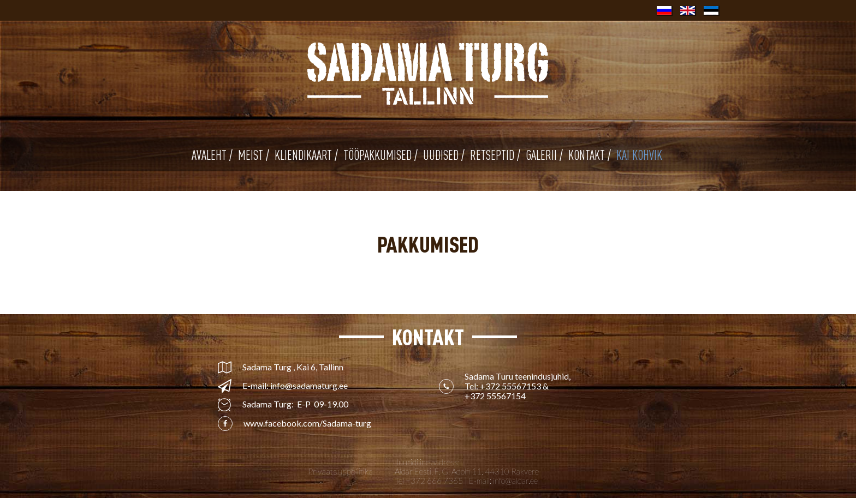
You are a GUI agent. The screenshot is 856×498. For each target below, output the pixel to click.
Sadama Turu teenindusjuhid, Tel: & (518, 386)
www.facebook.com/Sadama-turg (307, 423)
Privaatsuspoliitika (340, 471)
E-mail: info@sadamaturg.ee (295, 386)
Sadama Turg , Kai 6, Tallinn (292, 367)
